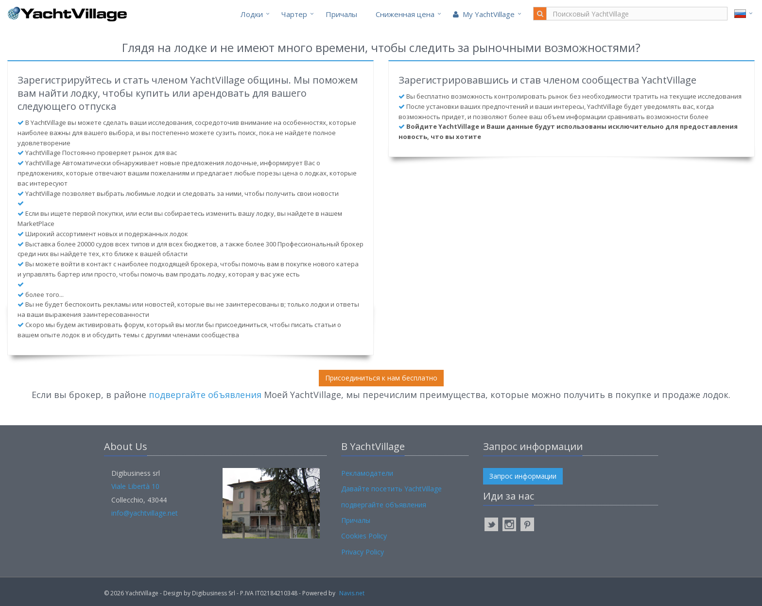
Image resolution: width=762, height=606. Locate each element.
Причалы (341, 14)
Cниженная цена (405, 14)
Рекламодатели (367, 473)
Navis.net (351, 593)
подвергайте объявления (205, 394)
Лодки (252, 14)
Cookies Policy (364, 535)
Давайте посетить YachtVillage (391, 488)
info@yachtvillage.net (144, 513)
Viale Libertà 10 (135, 486)
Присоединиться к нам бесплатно (381, 377)
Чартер (294, 14)
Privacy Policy (362, 551)
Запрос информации (522, 476)
